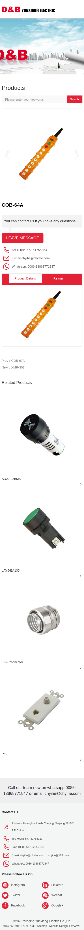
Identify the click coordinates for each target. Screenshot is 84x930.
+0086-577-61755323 (32, 250)
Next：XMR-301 (13, 367)
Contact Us (10, 812)
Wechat (56, 895)
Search (74, 99)
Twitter (15, 895)
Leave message (22, 238)
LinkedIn (57, 885)
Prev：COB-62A (13, 360)
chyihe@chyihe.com (36, 258)
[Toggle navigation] (76, 9)
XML (32, 926)
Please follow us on (17, 874)
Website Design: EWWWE (65, 926)
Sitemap (42, 926)
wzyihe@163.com (58, 855)
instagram (18, 885)
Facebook (18, 905)
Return (58, 278)
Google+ (57, 905)
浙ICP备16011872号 (15, 926)
